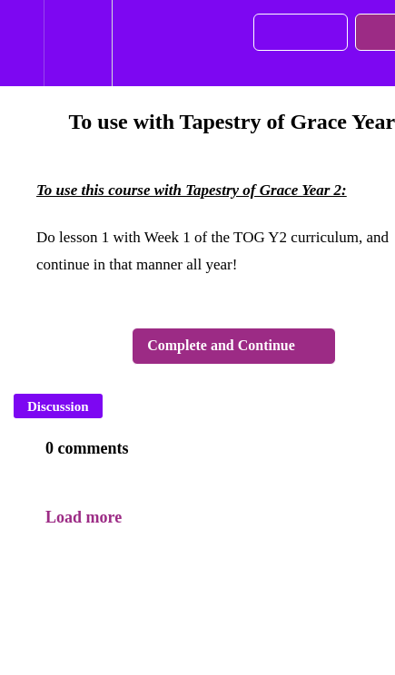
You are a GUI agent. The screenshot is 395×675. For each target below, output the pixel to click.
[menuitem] (78, 43)
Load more (83, 517)
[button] (22, 43)
